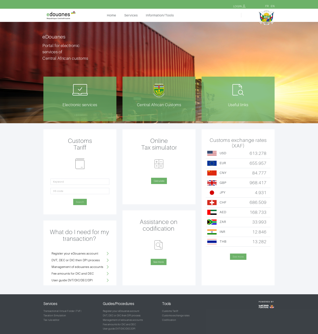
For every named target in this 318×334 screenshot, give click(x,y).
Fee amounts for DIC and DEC (73, 273)
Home (111, 15)
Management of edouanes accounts (77, 267)
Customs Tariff (170, 311)
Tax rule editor (51, 319)
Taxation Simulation (54, 315)
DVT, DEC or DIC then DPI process (76, 260)
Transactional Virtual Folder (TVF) (62, 311)
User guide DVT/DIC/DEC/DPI (72, 280)
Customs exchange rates (175, 315)
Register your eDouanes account (75, 253)
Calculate (159, 180)
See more (158, 261)
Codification (169, 319)
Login (239, 6)
